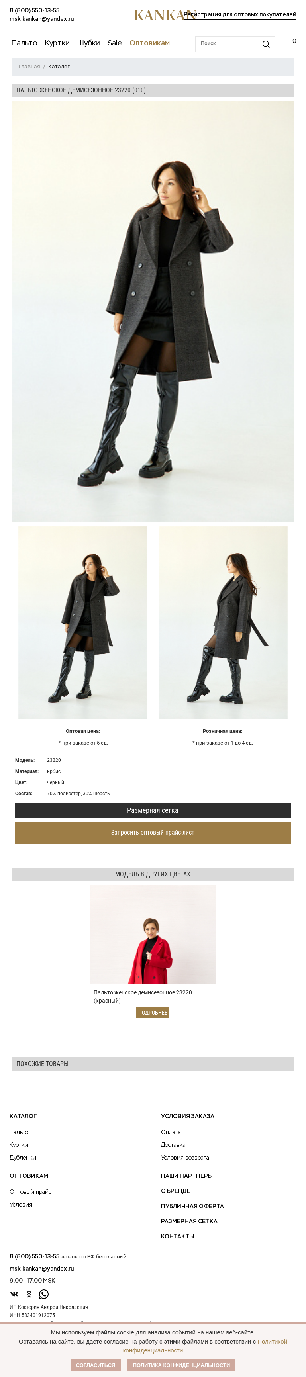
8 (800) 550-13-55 (34, 11)
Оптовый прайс (30, 1192)
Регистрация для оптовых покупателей (240, 15)
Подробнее (152, 1012)
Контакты (177, 1237)
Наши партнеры (187, 1176)
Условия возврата (185, 1158)
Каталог (23, 1116)
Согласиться (96, 1365)
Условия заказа (187, 1116)
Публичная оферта (192, 1206)
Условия (21, 1205)
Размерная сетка (152, 810)
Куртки (19, 1145)
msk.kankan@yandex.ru (42, 19)
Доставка (173, 1145)
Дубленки (23, 1158)
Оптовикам (29, 1176)
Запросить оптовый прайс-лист (152, 832)
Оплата (171, 1132)
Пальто (19, 1132)
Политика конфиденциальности (181, 1365)
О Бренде (175, 1191)
